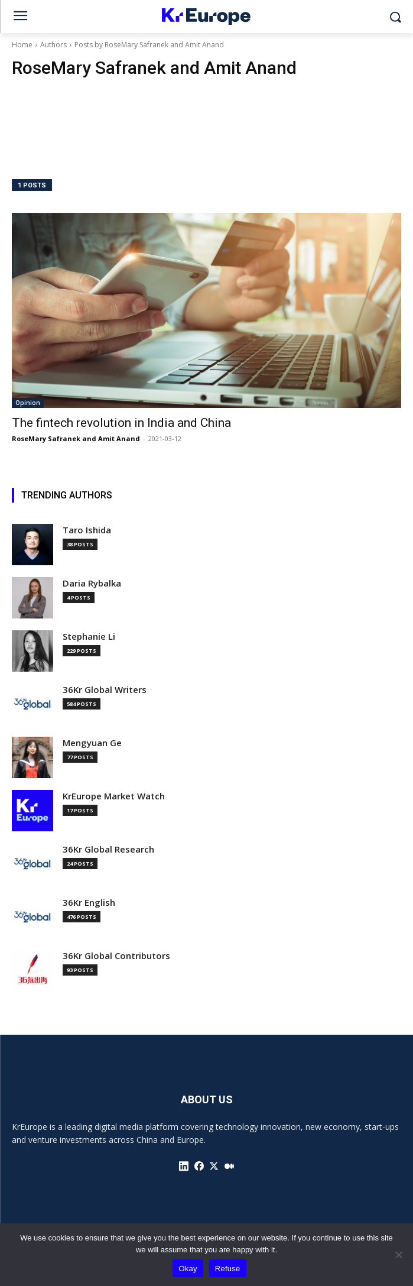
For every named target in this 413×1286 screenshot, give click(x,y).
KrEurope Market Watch (114, 796)
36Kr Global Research (108, 849)
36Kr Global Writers (105, 689)
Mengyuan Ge (92, 743)
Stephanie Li (89, 636)
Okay (187, 1268)
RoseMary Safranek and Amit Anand (76, 438)
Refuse (227, 1268)
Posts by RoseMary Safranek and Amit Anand (149, 45)
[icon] (183, 1166)
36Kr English (89, 902)
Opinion (27, 403)
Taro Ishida (87, 530)
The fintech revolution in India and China (121, 423)
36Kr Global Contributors (116, 955)
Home (22, 45)
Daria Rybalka (92, 583)
